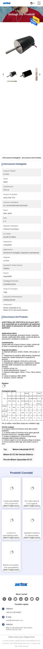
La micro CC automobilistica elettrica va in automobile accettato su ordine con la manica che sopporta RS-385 (11, 534)
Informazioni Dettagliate (11, 158)
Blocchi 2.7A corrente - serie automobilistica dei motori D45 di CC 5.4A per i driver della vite (11, 566)
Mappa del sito (29, 637)
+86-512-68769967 (14, 612)
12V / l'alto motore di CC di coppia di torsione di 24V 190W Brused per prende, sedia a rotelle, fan (31, 502)
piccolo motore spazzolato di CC (17, 460)
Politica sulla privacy (15, 637)
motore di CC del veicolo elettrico (18, 454)
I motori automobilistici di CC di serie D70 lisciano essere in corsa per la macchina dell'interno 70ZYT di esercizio (11, 502)
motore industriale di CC (23, 449)
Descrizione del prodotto (31, 158)
